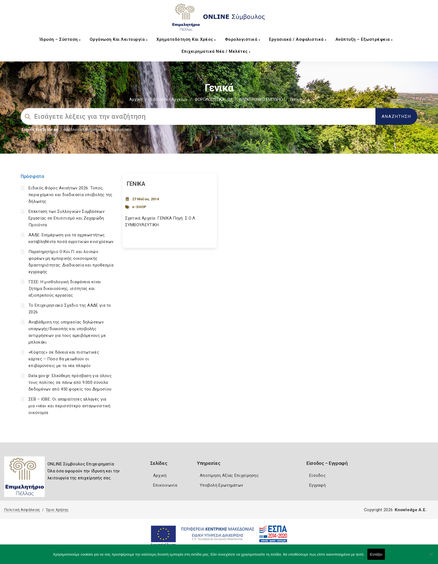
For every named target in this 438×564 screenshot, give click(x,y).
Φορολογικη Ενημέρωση (84, 129)
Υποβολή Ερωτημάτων (221, 485)
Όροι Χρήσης (57, 510)
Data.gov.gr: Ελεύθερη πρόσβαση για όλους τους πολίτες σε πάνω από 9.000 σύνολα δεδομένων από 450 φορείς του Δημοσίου (70, 382)
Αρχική (135, 99)
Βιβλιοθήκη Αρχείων (168, 99)
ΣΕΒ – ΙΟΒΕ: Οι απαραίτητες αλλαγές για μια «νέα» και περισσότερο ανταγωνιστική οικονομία (69, 406)
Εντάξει (376, 554)
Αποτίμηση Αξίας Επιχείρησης (229, 475)
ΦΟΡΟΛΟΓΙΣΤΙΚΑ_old (213, 99)
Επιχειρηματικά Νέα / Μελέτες (216, 51)
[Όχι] (431, 557)
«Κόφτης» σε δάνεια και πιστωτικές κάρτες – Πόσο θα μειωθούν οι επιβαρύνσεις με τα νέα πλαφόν (63, 359)
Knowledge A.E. (411, 509)
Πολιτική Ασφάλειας (22, 510)
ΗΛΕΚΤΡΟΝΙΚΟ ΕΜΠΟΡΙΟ (261, 99)
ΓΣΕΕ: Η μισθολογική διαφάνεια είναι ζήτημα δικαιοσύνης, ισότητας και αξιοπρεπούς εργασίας (64, 288)
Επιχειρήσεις (120, 129)
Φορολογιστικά (242, 39)
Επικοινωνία (165, 485)
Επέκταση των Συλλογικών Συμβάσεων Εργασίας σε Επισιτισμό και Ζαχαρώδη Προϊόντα (66, 218)
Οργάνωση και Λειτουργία (119, 39)
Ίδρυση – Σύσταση (60, 39)
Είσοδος (317, 475)
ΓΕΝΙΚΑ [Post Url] (136, 183)
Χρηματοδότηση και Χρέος (186, 39)
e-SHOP (139, 207)
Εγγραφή (317, 485)
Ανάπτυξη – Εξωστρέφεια (364, 39)
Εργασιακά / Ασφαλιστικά (298, 39)
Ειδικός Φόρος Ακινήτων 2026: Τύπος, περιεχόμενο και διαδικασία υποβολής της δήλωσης (70, 194)
